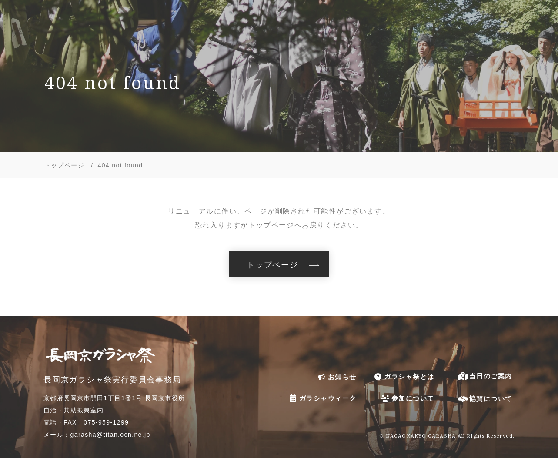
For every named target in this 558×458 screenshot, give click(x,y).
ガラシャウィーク (322, 397)
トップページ (272, 264)
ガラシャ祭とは (403, 376)
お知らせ (336, 377)
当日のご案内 (484, 376)
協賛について (484, 398)
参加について (406, 398)
